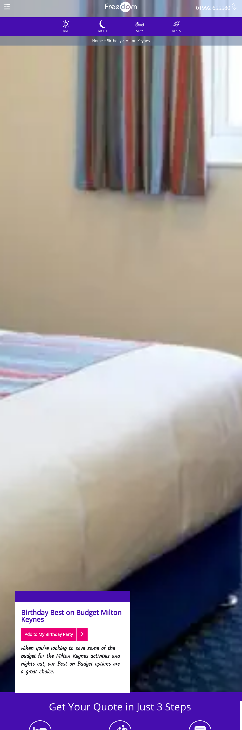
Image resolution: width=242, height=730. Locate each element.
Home (97, 40)
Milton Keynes (137, 40)
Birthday (114, 40)
